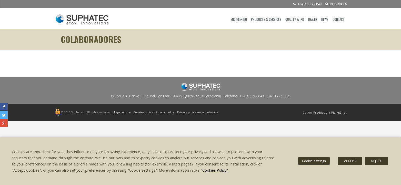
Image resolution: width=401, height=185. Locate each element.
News (324, 19)
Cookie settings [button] (314, 161)
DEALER (312, 19)
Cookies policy (143, 112)
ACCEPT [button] (350, 161)
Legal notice (122, 112)
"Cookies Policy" (214, 170)
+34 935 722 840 (306, 4)
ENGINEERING (239, 19)
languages (336, 4)
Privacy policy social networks (197, 112)
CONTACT (339, 19)
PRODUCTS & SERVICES (266, 19)
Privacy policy (165, 112)
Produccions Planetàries (330, 112)
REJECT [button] (376, 161)
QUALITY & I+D (294, 19)
